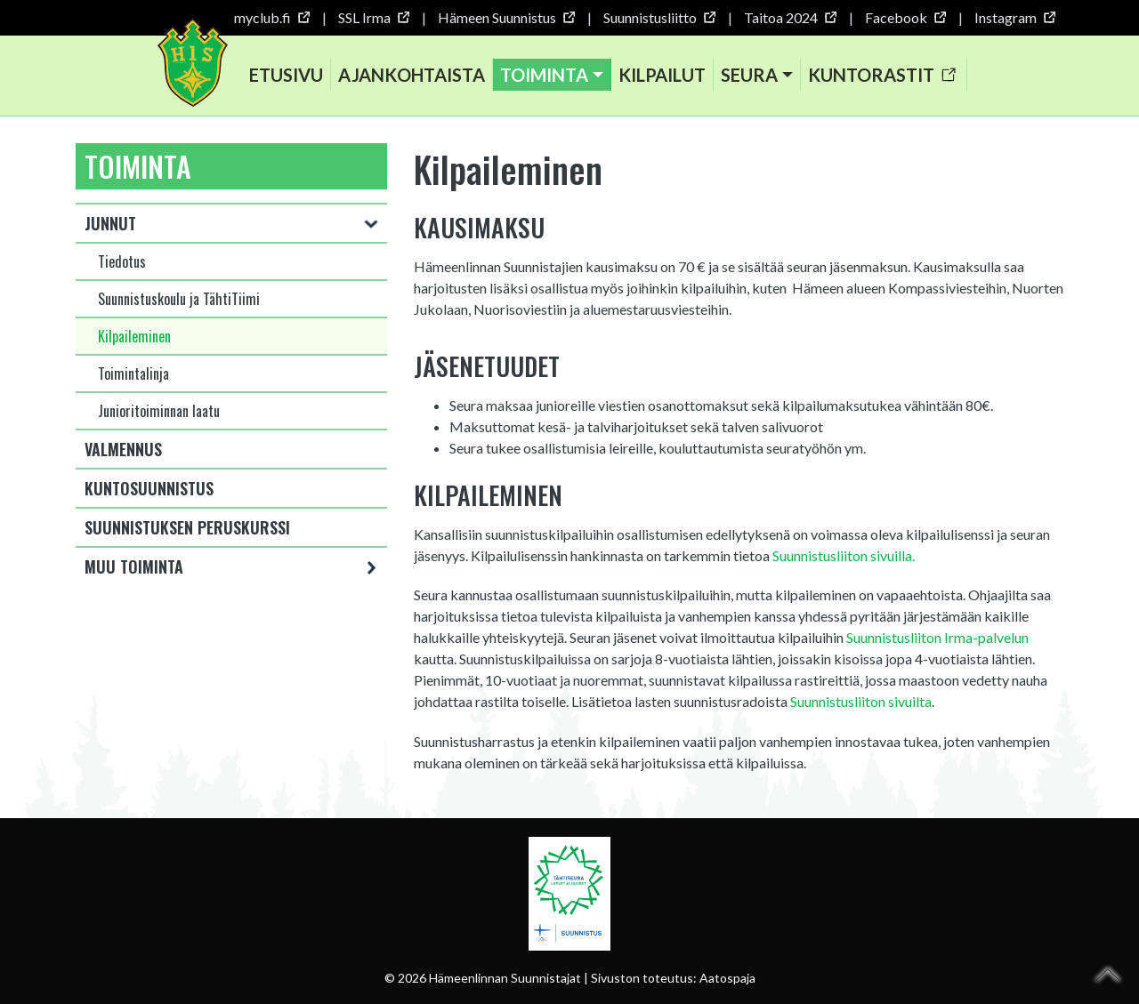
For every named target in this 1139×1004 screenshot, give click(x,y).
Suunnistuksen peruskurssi (187, 527)
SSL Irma (373, 17)
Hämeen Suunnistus (506, 17)
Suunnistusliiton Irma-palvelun (937, 637)
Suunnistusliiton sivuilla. (843, 555)
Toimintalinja (133, 373)
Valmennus (123, 449)
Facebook (905, 17)
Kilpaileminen (134, 336)
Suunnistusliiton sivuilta (861, 701)
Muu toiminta (134, 566)
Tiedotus (122, 261)
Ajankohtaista (411, 74)
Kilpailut (662, 74)
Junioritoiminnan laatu (159, 411)
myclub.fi (271, 17)
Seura (749, 74)
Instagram (1014, 17)
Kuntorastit (881, 74)
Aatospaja (727, 977)
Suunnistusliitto (659, 17)
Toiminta (544, 74)
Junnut (110, 223)
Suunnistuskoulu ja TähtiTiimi (179, 298)
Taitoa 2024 (790, 17)
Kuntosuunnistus (149, 488)
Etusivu (286, 74)
